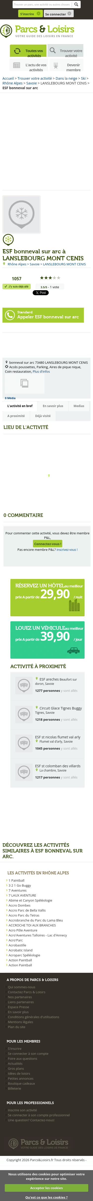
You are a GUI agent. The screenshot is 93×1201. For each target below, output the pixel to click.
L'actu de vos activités (35, 66)
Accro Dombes (19, 905)
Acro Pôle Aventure (23, 930)
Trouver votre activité (71, 52)
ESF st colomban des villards (57, 766)
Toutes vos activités (34, 52)
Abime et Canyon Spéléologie (30, 900)
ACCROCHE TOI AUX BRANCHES (32, 925)
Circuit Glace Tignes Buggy (61, 708)
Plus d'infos (41, 371)
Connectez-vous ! (47, 544)
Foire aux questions (22, 1058)
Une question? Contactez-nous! (31, 1120)
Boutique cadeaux (21, 1083)
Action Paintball (20, 960)
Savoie (31, 83)
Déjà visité (42, 416)
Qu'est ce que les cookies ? (46, 1197)
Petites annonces (20, 1078)
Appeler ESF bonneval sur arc (48, 315)
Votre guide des (29, 36)
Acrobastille (17, 945)
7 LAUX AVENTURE (22, 895)
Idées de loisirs (19, 1073)
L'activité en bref (19, 406)
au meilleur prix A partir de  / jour (49, 634)
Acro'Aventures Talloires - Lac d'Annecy (38, 935)
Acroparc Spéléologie (24, 955)
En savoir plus (53, 406)
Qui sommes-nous (21, 987)
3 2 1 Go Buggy (20, 885)
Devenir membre (73, 66)
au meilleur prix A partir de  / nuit (49, 592)
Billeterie (14, 1088)
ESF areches (49, 679)
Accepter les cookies (46, 1188)
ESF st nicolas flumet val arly (57, 737)
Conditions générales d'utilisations (33, 1017)
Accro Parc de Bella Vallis (27, 910)
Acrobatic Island (21, 950)
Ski (83, 78)
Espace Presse (18, 1007)
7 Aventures (17, 890)
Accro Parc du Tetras (24, 915)
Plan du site (16, 1027)
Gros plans (16, 1068)
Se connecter (55, 14)
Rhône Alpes (12, 83)
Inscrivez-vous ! (67, 550)
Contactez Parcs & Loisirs (26, 992)
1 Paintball (16, 880)
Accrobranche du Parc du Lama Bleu (36, 920)
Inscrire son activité (22, 1110)
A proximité (16, 416)
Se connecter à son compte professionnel (39, 1115)
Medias (79, 406)
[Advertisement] (46, 141)
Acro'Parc (16, 940)
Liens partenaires (21, 1002)
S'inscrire (27, 14)
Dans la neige (66, 78)
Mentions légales (20, 1022)
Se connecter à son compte (28, 1053)
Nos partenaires (20, 997)
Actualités (15, 1063)
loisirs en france (58, 36)
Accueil (8, 78)
